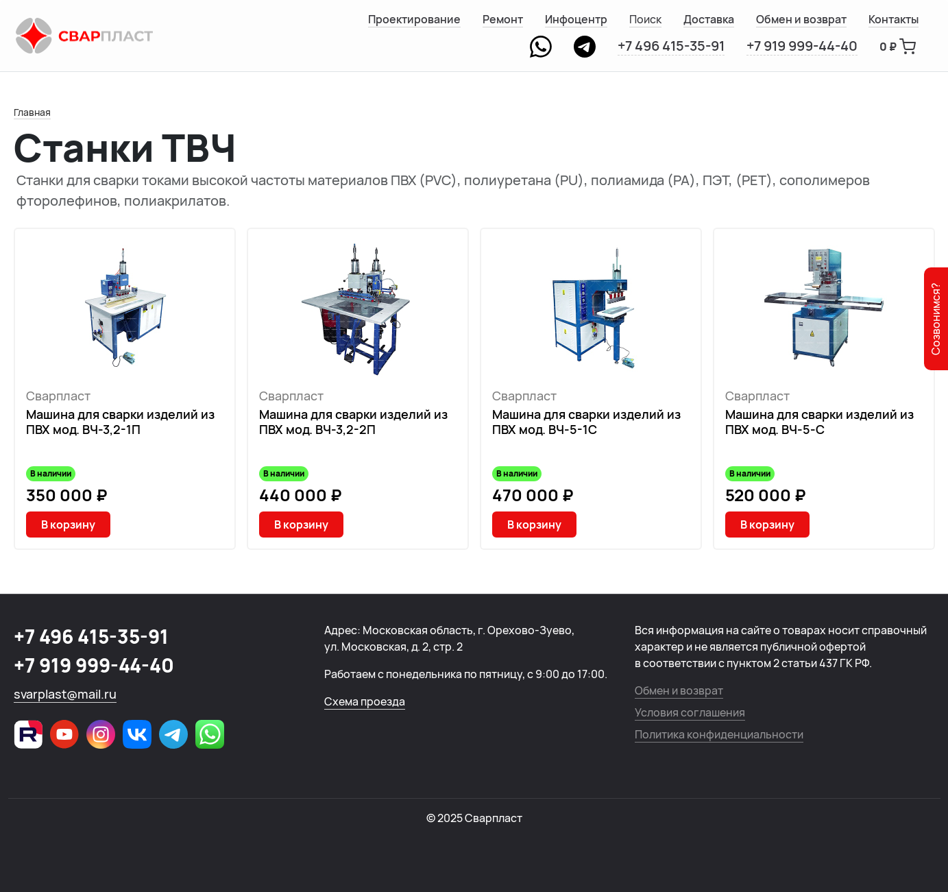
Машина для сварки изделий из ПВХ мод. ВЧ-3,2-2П (353, 421)
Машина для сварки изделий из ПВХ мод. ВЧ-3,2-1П (120, 421)
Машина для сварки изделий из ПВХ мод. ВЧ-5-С (819, 421)
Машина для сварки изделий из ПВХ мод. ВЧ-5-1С (586, 421)
